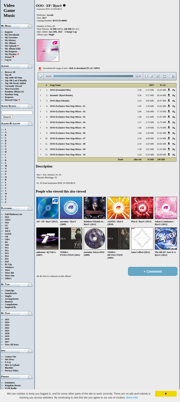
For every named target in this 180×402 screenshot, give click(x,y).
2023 (7, 325)
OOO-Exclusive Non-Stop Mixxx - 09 (67, 149)
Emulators (10, 382)
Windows (9, 267)
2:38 (139, 90)
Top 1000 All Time (13, 77)
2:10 (139, 100)
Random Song (11, 94)
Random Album (12, 91)
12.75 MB (161, 122)
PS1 (7, 247)
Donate (9, 57)
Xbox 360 (9, 273)
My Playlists (12, 54)
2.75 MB (150, 122)
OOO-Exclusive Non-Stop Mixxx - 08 (67, 144)
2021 (7, 330)
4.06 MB (150, 100)
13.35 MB (161, 149)
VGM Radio (11, 388)
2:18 (139, 144)
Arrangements (12, 299)
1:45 (139, 106)
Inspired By (10, 307)
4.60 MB (150, 138)
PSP (7, 261)
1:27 (139, 122)
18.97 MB (161, 100)
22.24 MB (161, 138)
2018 (7, 339)
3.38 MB (150, 133)
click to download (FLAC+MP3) (84, 68)
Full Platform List (13, 214)
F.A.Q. (8, 362)
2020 (7, 333)
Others (8, 278)
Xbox (7, 270)
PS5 (7, 259)
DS (6, 242)
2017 (7, 341)
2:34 (139, 138)
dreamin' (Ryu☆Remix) (61, 95)
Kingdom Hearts (13, 385)
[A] (22, 91)
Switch (8, 234)
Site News (9, 359)
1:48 (139, 133)
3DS (7, 245)
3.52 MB (150, 117)
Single (51, 34)
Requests (9, 97)
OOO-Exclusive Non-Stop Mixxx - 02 (67, 111)
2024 (7, 322)
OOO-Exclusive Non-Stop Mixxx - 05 (67, 127)
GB (6, 236)
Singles (8, 296)
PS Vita (8, 264)
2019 (7, 336)
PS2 (7, 250)
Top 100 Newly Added (15, 83)
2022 (7, 328)
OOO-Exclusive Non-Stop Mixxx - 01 (67, 106)
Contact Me (10, 356)
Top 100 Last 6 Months (16, 80)
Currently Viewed (13, 86)
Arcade (50, 15)
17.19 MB (161, 111)
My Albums (10, 43)
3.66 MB (150, 111)
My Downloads (12, 34)
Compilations (11, 304)
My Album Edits (13, 48)
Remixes (9, 301)
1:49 (139, 117)
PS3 (7, 253)
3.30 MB (150, 106)
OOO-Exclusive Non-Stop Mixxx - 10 (67, 154)
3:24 (139, 154)
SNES (7, 220)
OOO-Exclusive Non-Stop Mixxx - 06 (67, 133)
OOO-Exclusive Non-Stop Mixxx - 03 (67, 117)
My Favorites (11, 37)
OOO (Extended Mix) (60, 90)
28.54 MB (161, 95)
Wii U (7, 231)
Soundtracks (11, 293)
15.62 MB (161, 106)
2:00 (139, 111)
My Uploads (12, 46)
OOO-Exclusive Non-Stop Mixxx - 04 (67, 122)
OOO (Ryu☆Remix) (59, 100)
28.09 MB (161, 154)
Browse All (10, 72)
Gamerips (9, 290)
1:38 (139, 149)
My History (10, 40)
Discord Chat (12, 100)
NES (7, 217)
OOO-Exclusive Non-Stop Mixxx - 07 (67, 138)
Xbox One (10, 275)
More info (132, 397)
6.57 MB (150, 95)
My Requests (11, 51)
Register (9, 32)
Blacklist (9, 368)
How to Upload (12, 365)
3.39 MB (150, 127)
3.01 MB (150, 149)
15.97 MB (161, 117)
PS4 (7, 256)
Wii (6, 228)
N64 (7, 222)
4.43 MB (150, 144)
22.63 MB (161, 90)
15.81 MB (161, 133)
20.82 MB (161, 144)
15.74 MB (161, 127)
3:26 (139, 95)
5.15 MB (150, 90)
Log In (8, 60)
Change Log (71, 31)
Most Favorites (12, 89)
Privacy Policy (12, 370)
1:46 (139, 127)
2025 (7, 319)
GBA (7, 239)
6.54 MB (150, 154)
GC (6, 225)
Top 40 (8, 75)
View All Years (12, 344)
